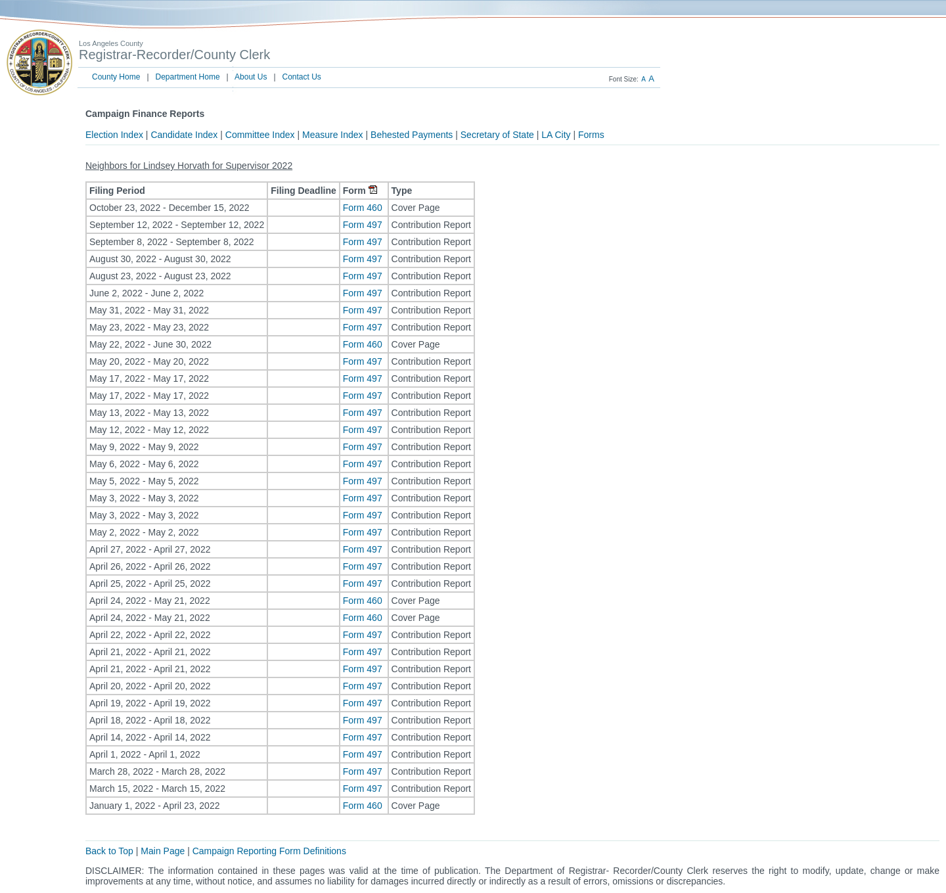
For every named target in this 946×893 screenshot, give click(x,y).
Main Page (163, 851)
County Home (116, 76)
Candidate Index (183, 134)
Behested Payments (412, 134)
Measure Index (332, 134)
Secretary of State (497, 134)
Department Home (188, 76)
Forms (591, 134)
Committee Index (260, 134)
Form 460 (364, 207)
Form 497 (364, 224)
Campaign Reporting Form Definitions (269, 851)
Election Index (114, 134)
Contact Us (301, 76)
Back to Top (109, 851)
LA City (555, 134)
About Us (251, 76)
